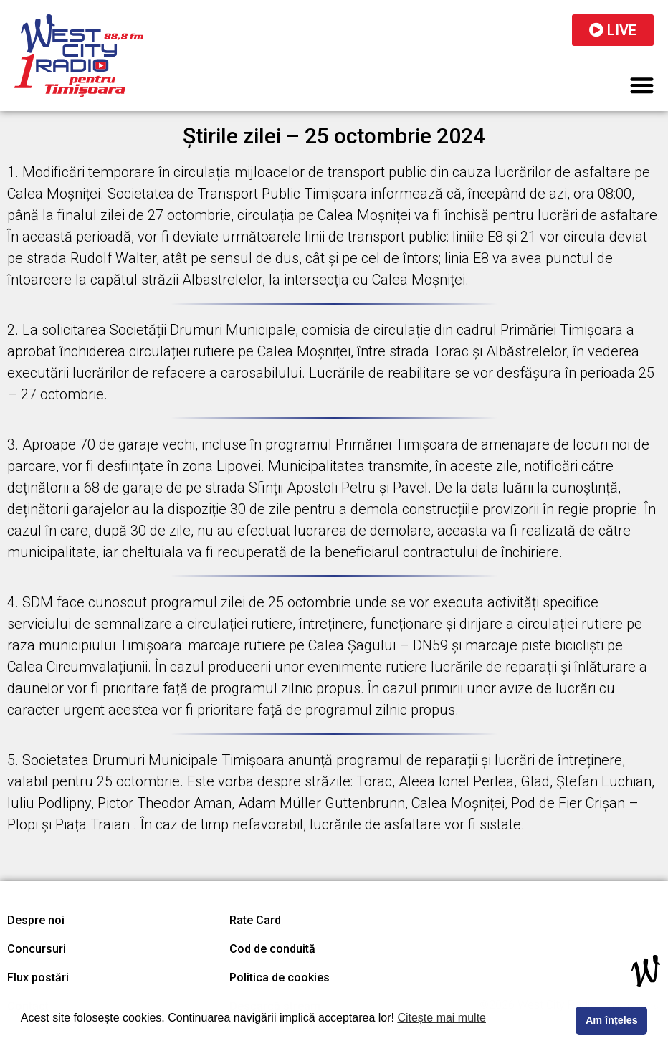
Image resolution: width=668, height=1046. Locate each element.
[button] (643, 85)
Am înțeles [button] (612, 1020)
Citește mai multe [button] (441, 1018)
